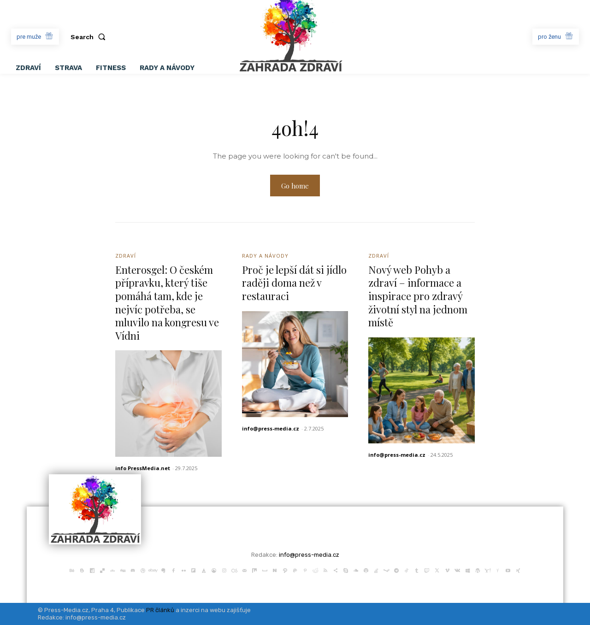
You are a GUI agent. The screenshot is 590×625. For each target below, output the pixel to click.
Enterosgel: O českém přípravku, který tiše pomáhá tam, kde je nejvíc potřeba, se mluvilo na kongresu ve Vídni (167, 302)
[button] (90, 37)
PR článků (160, 610)
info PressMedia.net (142, 468)
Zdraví (125, 255)
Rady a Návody (265, 255)
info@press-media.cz (270, 428)
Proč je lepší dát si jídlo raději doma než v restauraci (294, 283)
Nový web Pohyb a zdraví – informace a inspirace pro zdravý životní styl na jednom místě (417, 296)
